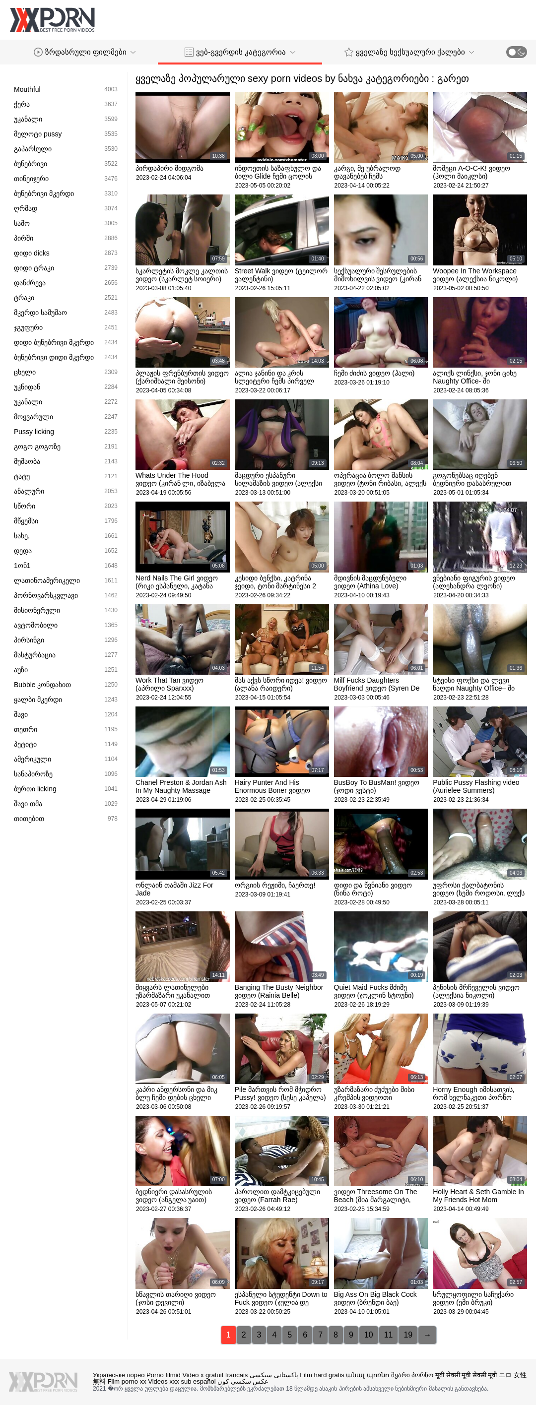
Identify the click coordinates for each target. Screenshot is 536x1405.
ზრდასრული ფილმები (84, 52)
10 (368, 1335)
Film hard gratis (322, 1375)
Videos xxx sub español (181, 1381)
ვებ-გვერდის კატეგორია (240, 52)
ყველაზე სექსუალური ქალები (409, 52)
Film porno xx (127, 1381)
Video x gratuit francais (215, 1375)
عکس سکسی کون (242, 1381)
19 (407, 1335)
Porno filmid (163, 1375)
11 (388, 1335)
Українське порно (118, 1375)
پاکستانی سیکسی (274, 1375)
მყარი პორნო (412, 1375)
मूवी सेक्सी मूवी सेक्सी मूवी (466, 1375)
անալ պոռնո (367, 1375)
